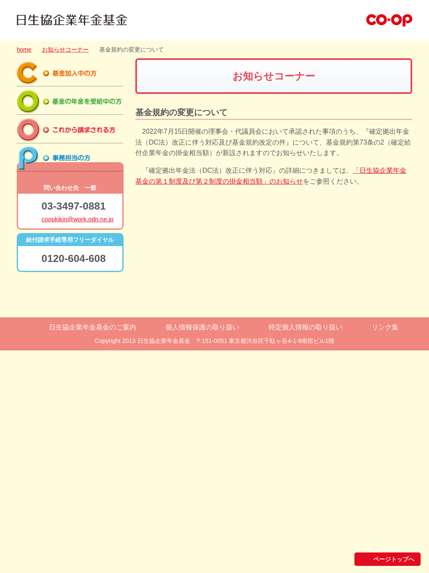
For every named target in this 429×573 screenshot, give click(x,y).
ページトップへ (393, 517)
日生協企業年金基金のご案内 (92, 549)
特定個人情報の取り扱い (305, 549)
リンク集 (385, 549)
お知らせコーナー (65, 49)
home (24, 49)
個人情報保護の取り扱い (202, 549)
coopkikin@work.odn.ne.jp (77, 441)
